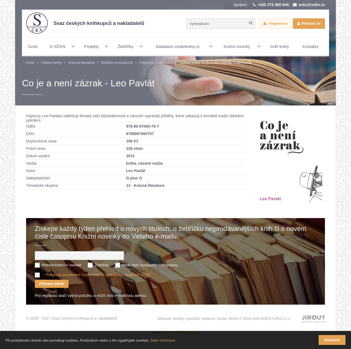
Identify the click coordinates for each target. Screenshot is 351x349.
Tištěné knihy (51, 63)
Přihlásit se (311, 23)
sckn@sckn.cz (312, 4)
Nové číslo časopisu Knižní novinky (150, 265)
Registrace (278, 23)
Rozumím (332, 340)
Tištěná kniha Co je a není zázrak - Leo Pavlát (215, 63)
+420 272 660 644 (273, 4)
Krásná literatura (81, 63)
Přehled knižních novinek (61, 265)
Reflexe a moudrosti (117, 63)
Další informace (162, 340)
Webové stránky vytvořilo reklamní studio (224, 318)
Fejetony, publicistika (155, 63)
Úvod (30, 63)
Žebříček (102, 265)
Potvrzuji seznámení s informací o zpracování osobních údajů (98, 275)
